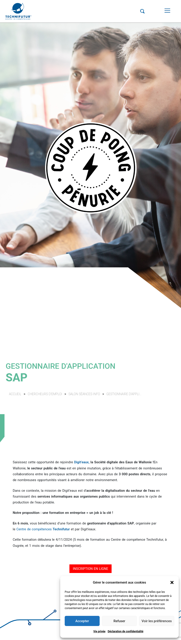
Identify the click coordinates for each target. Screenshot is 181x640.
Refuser (119, 621)
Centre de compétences (43, 529)
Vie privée (99, 631)
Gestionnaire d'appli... (123, 394)
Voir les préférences (157, 621)
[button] (172, 582)
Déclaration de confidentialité (125, 631)
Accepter (82, 621)
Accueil (15, 394)
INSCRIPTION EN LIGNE (90, 568)
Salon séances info (85, 394)
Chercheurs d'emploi (45, 394)
